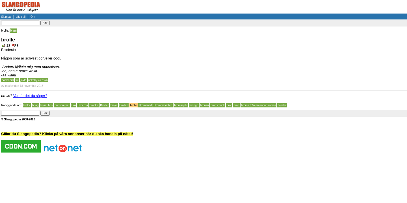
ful (17, 80)
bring (35, 105)
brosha (282, 105)
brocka (94, 105)
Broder (104, 105)
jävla (23, 80)
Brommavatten (163, 105)
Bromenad (145, 105)
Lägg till (20, 16)
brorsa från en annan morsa (258, 105)
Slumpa (6, 16)
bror (229, 105)
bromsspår (180, 105)
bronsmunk (217, 105)
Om (33, 16)
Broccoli (83, 105)
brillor (26, 105)
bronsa (204, 105)
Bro (74, 105)
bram (13, 30)
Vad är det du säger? (30, 96)
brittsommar (62, 105)
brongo (193, 105)
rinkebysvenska (38, 80)
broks (114, 105)
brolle (133, 105)
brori (236, 105)
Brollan (123, 105)
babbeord (8, 80)
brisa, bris (46, 105)
